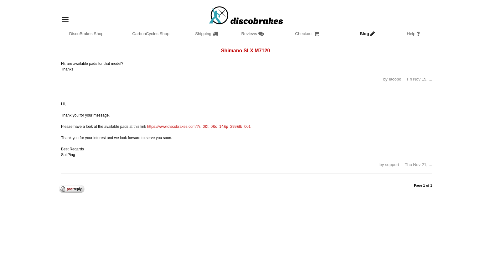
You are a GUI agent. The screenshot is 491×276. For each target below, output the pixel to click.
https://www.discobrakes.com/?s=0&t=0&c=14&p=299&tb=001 (199, 126)
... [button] (430, 79)
